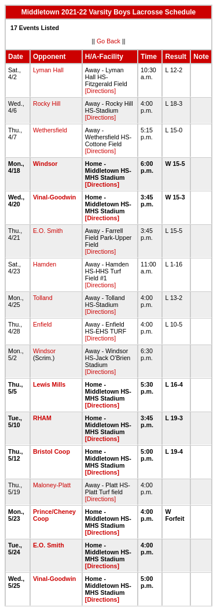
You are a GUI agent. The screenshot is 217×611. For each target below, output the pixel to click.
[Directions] (100, 90)
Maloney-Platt (52, 485)
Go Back (108, 41)
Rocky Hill (46, 103)
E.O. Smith (48, 230)
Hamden (44, 264)
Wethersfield (50, 130)
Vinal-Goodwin (54, 197)
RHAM (42, 417)
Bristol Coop (51, 451)
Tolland (43, 297)
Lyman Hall (48, 69)
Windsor (45, 163)
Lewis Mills (49, 384)
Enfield (42, 324)
